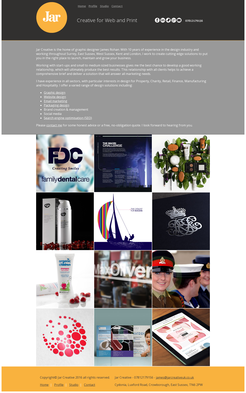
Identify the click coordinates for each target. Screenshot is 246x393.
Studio (104, 6)
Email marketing (55, 101)
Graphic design (54, 92)
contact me (54, 125)
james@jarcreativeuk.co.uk (175, 377)
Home (82, 6)
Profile (93, 6)
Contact (117, 6)
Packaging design (56, 105)
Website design (55, 97)
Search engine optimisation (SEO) (68, 118)
